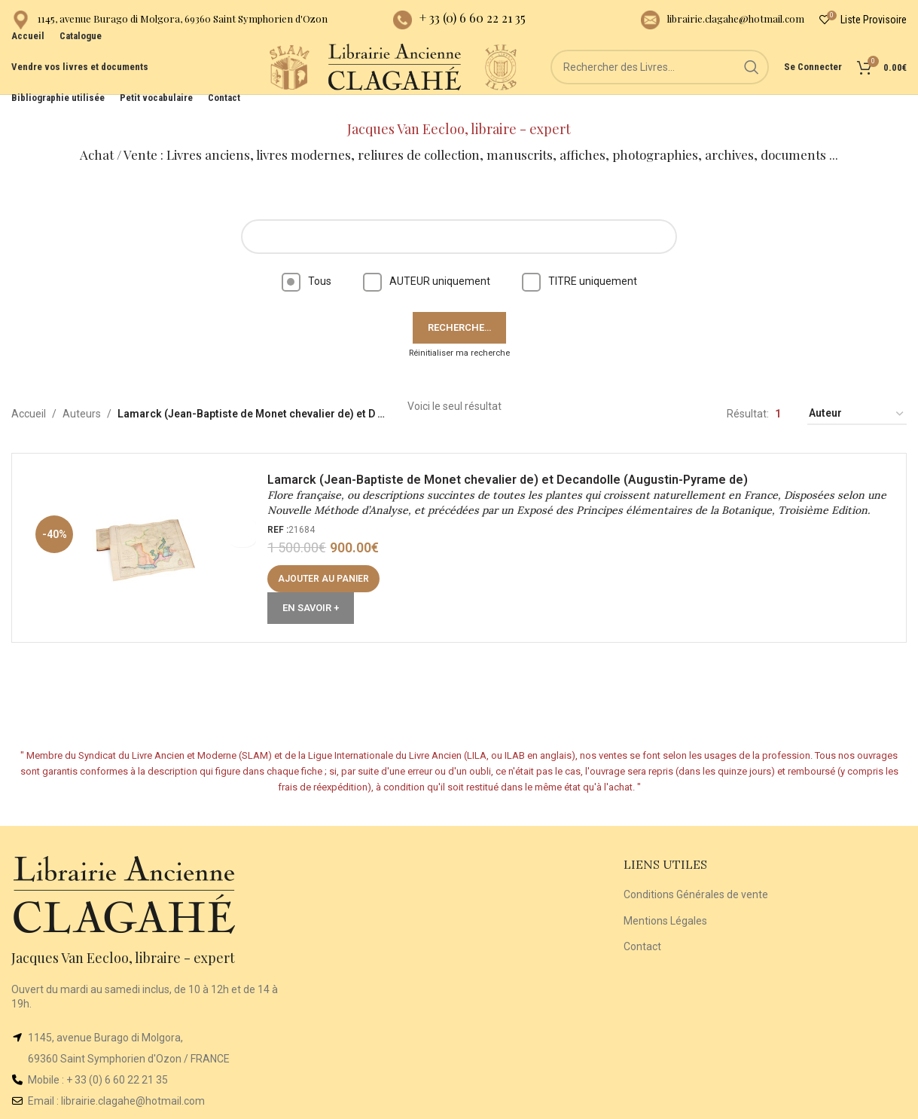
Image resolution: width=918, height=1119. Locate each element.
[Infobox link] (169, 23)
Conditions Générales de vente (696, 876)
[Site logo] (245, 82)
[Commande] (857, 396)
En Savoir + (315, 608)
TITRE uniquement (579, 262)
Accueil (28, 396)
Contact (642, 928)
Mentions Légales (665, 902)
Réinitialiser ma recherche (459, 334)
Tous (306, 262)
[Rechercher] (659, 83)
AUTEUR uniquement (426, 262)
